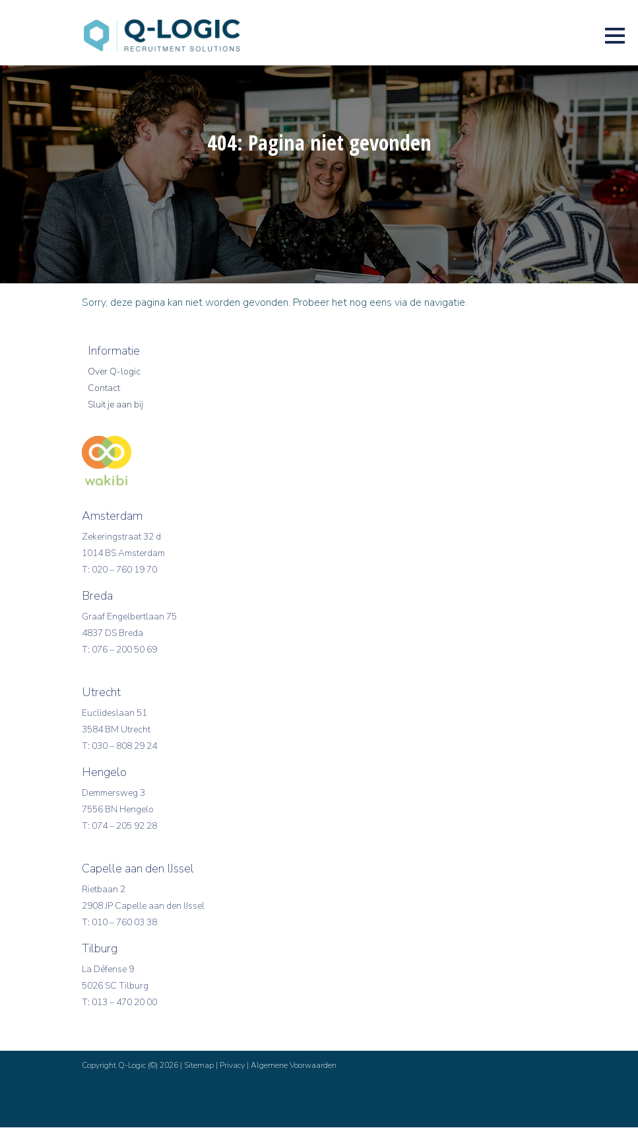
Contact (104, 388)
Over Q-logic (114, 372)
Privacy (232, 1066)
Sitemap (199, 1066)
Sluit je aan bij (115, 405)
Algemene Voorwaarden (293, 1066)
